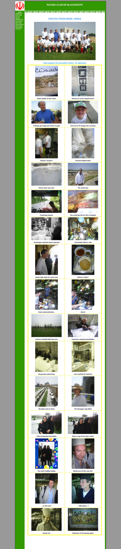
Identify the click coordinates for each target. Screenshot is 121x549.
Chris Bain (18, 29)
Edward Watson (19, 24)
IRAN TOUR (18, 15)
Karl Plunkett (18, 21)
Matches (17, 18)
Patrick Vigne (19, 27)
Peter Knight (18, 25)
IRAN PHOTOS (19, 19)
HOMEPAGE (18, 13)
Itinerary (17, 16)
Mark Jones (18, 22)
